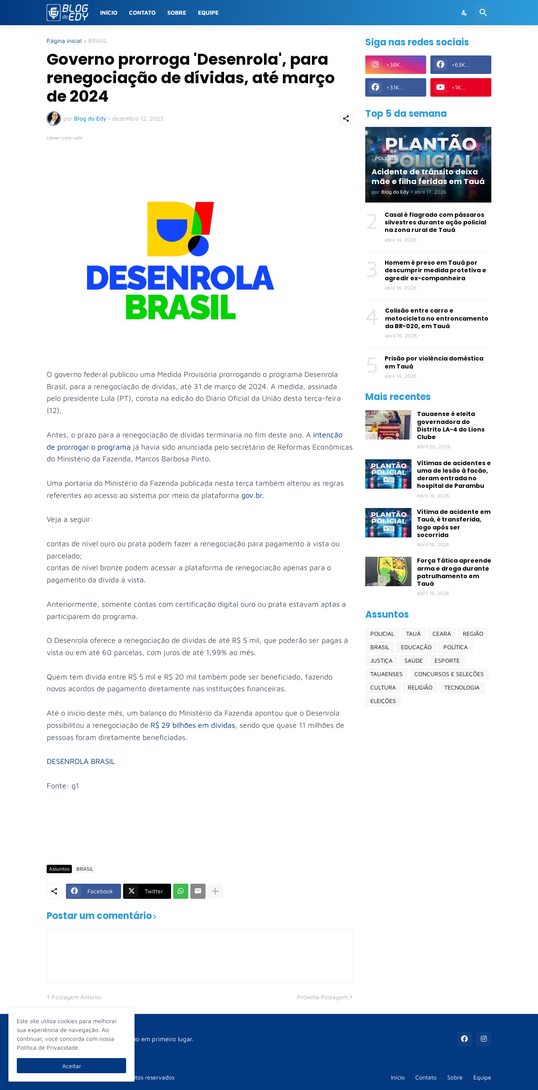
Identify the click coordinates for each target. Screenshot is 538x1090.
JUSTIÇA (381, 660)
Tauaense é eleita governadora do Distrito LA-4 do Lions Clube (451, 425)
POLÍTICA (455, 646)
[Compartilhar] (346, 118)
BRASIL (97, 41)
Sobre (176, 12)
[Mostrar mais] (215, 891)
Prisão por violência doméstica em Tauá (434, 362)
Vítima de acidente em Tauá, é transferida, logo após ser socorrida (454, 523)
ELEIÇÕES (383, 700)
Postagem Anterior (77, 996)
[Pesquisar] (483, 13)
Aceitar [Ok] (71, 1065)
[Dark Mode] (465, 12)
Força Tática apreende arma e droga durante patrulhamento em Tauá (454, 572)
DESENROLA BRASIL (81, 761)
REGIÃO (473, 633)
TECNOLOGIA (462, 687)
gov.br (251, 495)
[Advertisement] (200, 833)
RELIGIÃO (420, 687)
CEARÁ (442, 633)
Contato (142, 12)
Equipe (208, 12)
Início (108, 12)
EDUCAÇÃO (416, 646)
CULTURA (383, 687)
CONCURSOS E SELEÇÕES (449, 673)
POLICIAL (382, 633)
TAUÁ (413, 633)
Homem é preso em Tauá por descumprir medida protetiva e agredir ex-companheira (435, 270)
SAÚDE (413, 660)
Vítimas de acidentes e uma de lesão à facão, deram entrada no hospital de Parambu (454, 474)
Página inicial (64, 41)
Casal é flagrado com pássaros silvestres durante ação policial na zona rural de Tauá (435, 222)
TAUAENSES (386, 673)
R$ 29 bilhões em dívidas (192, 725)
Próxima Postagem (322, 996)
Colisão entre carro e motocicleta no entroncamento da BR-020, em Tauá (436, 318)
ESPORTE (447, 660)
